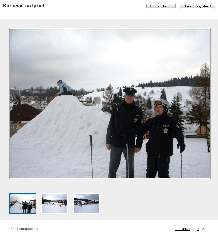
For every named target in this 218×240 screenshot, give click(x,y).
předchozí (182, 229)
